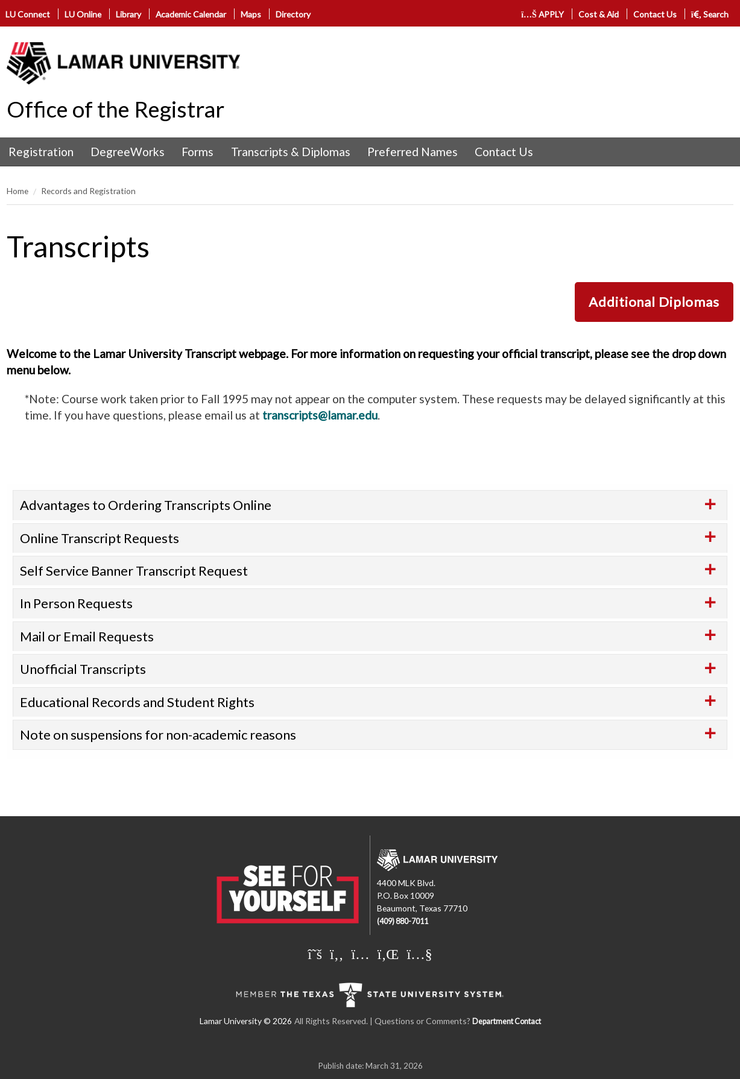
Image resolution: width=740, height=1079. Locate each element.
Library (128, 14)
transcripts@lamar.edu (320, 415)
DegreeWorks (127, 152)
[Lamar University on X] (314, 953)
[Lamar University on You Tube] (419, 953)
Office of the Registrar (115, 109)
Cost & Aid (598, 14)
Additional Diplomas (654, 302)
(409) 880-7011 (402, 921)
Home (17, 191)
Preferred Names (412, 152)
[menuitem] (41, 151)
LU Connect (27, 14)
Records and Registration (88, 191)
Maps (251, 14)
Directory (293, 14)
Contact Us (655, 14)
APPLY (542, 14)
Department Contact (506, 1021)
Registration (41, 152)
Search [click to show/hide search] (710, 14)
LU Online (83, 14)
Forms (197, 152)
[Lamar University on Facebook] (336, 953)
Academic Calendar (191, 14)
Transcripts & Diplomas (290, 152)
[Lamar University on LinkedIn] (388, 953)
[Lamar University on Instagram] (360, 953)
